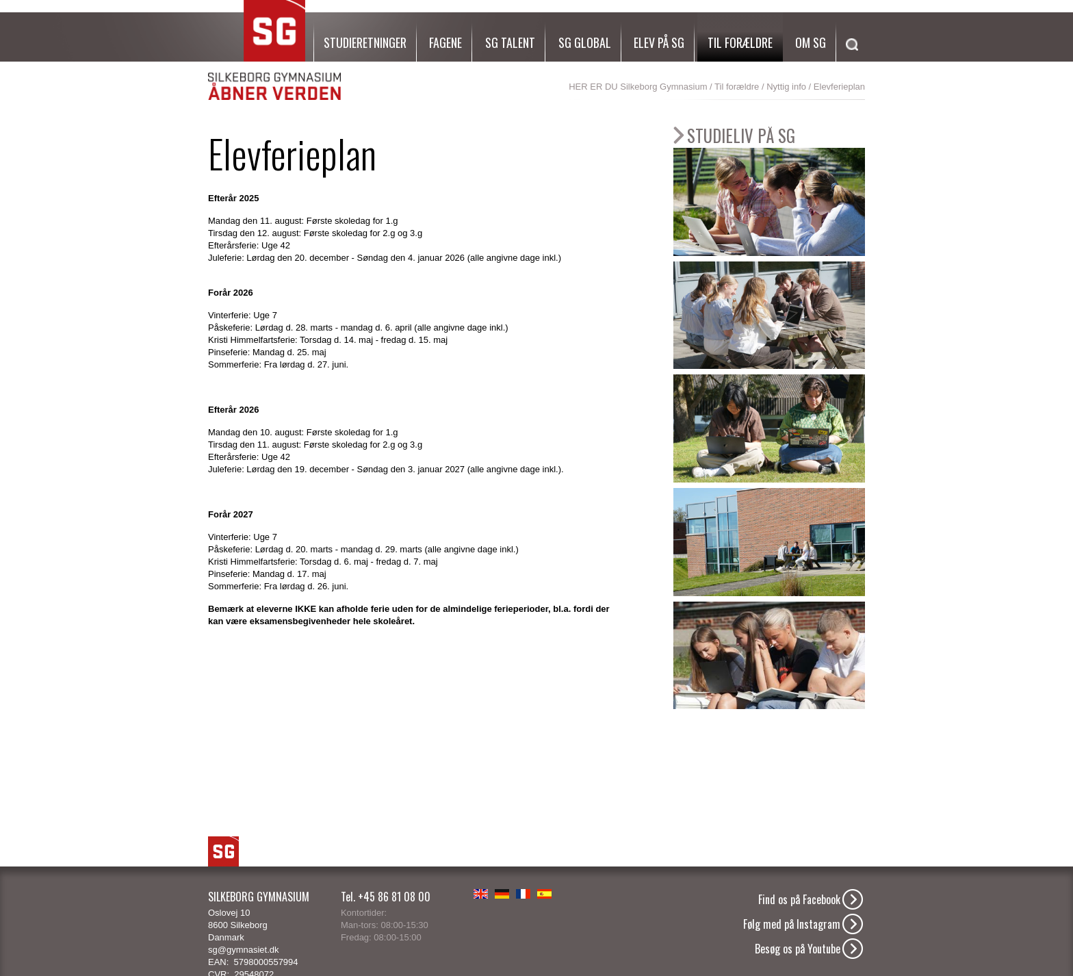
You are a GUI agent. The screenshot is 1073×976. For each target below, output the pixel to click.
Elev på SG (659, 42)
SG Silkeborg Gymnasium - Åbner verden (274, 50)
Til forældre (740, 42)
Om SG (810, 42)
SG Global (584, 42)
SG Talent (510, 42)
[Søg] (848, 61)
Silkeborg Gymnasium (663, 86)
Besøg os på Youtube (797, 948)
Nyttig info (786, 86)
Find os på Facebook (799, 899)
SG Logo (223, 851)
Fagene (445, 42)
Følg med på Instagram (791, 924)
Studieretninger (365, 42)
